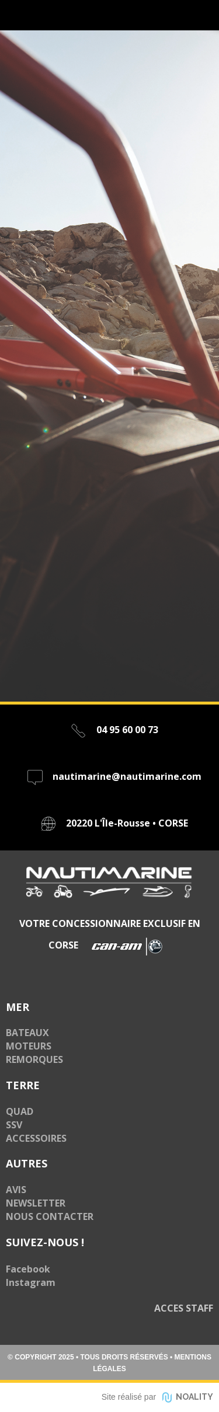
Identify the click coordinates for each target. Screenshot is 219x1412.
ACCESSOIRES (36, 1138)
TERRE (23, 1085)
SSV (14, 1124)
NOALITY (194, 1396)
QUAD (19, 1111)
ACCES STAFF (183, 1308)
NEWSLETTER (35, 1203)
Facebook (28, 1269)
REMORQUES (34, 1059)
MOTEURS (28, 1046)
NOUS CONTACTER (49, 1216)
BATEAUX (27, 1032)
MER (17, 1007)
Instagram (30, 1282)
